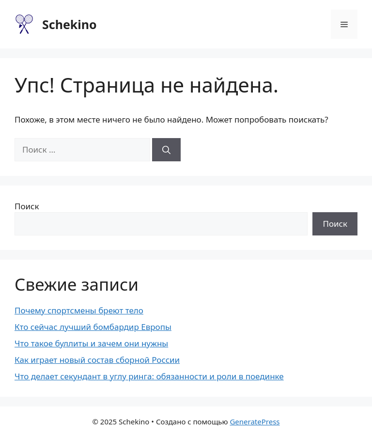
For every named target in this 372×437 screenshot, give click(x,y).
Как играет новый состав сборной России (97, 359)
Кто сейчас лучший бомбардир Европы (93, 326)
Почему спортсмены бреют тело (79, 310)
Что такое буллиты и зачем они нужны (91, 343)
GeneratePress (254, 421)
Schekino (69, 24)
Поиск (27, 206)
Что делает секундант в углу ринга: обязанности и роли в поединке (149, 376)
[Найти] (166, 149)
